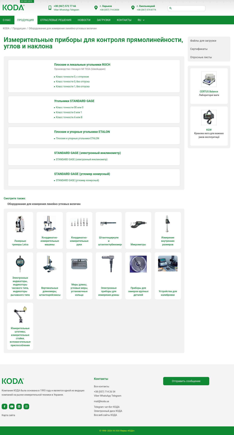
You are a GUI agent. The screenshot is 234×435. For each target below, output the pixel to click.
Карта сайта (8, 415)
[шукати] (186, 8)
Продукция (19, 28)
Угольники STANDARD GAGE (74, 101)
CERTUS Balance (209, 91)
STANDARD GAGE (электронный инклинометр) (87, 153)
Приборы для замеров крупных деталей (138, 291)
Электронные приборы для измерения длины (108, 291)
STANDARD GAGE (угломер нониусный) (82, 174)
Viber (56, 9)
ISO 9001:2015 (26, 1)
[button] (209, 41)
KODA (6, 28)
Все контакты (101, 386)
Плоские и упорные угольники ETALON (82, 131)
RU (139, 20)
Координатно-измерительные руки (79, 241)
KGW (209, 129)
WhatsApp (64, 9)
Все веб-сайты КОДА (105, 415)
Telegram (74, 9)
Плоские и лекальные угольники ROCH (82, 64)
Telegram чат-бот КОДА (106, 407)
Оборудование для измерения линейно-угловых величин (63, 28)
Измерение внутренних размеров (167, 241)
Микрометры (138, 244)
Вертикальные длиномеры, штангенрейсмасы (49, 291)
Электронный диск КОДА (108, 411)
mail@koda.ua (101, 401)
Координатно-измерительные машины (49, 241)
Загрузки (103, 20)
